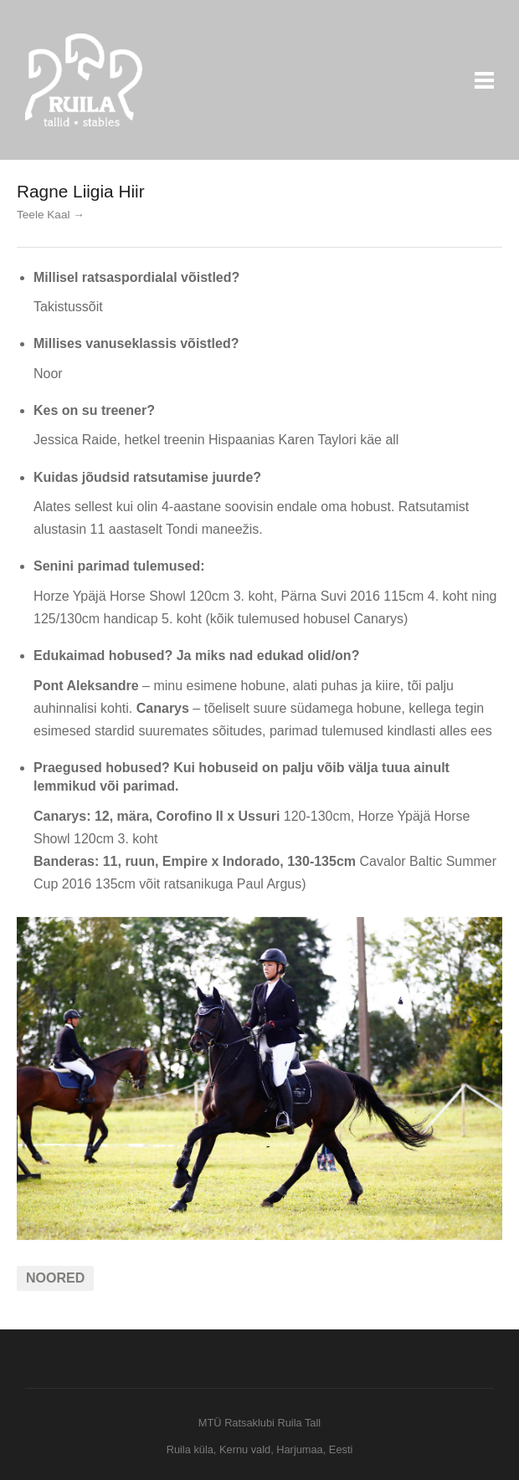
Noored (55, 1278)
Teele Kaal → (51, 214)
